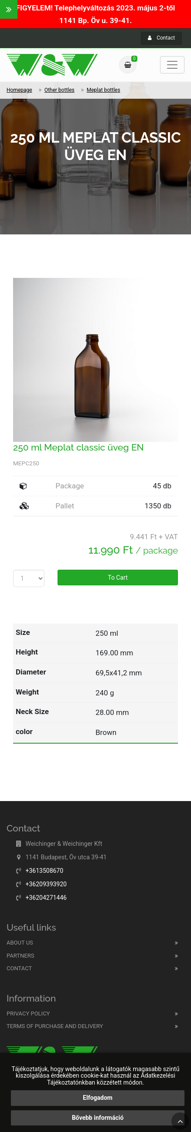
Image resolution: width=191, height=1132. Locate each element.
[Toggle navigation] (172, 64)
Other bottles (59, 90)
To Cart (118, 577)
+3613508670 (44, 870)
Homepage (19, 90)
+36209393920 (46, 884)
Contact (161, 38)
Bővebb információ (98, 1117)
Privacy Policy (28, 1013)
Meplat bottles (103, 90)
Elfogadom (98, 1097)
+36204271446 (46, 897)
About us (20, 942)
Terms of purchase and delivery (55, 1026)
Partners (20, 955)
